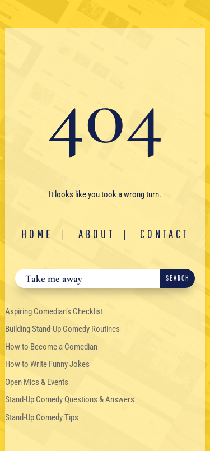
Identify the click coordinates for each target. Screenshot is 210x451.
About (96, 233)
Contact (164, 233)
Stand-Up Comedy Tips (41, 417)
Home (37, 233)
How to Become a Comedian (51, 347)
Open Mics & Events (36, 382)
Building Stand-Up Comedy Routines (62, 329)
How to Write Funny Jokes (47, 364)
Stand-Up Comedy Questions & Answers (69, 399)
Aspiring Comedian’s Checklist (54, 311)
